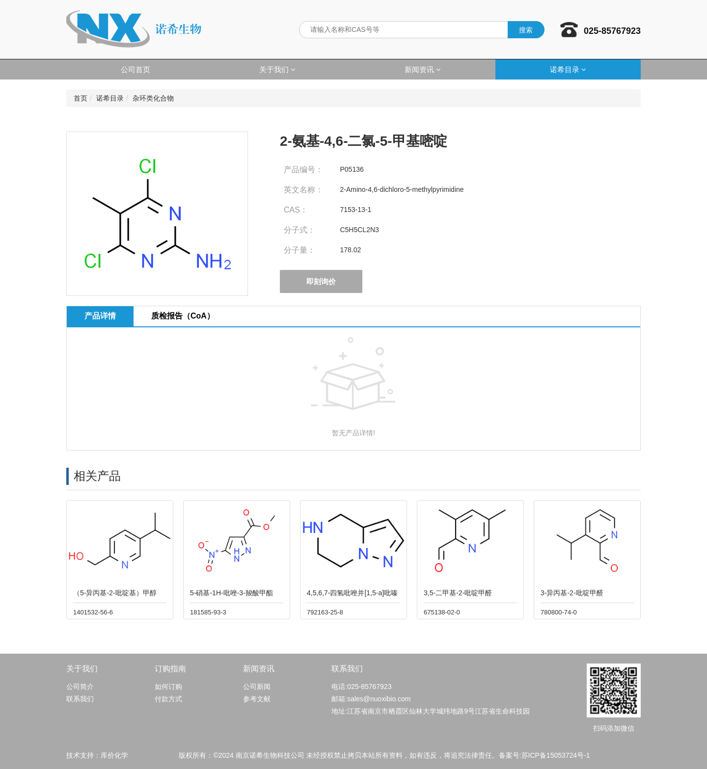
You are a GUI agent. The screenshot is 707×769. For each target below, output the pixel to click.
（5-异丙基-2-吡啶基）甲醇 (115, 593)
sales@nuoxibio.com (378, 699)
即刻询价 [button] (321, 281)
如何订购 (168, 686)
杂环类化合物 (153, 98)
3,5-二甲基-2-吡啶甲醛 (458, 593)
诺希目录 (568, 69)
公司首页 (135, 69)
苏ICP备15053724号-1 (555, 755)
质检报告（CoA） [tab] (183, 316)
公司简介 (80, 686)
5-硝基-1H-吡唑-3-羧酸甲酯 (231, 593)
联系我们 (80, 699)
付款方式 (168, 699)
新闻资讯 (423, 69)
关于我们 (277, 69)
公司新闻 (257, 686)
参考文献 (257, 699)
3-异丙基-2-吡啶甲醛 (572, 593)
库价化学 (114, 755)
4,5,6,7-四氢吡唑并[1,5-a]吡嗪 (352, 593)
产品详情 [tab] (100, 316)
